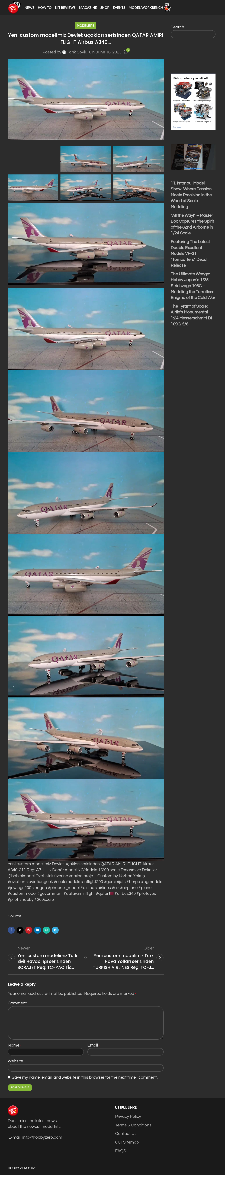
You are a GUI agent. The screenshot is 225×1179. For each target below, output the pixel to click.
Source (14, 919)
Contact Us (126, 1138)
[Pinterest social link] (28, 933)
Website (15, 1065)
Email (93, 1049)
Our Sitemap (127, 1146)
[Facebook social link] (11, 933)
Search (177, 30)
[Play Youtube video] (193, 160)
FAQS (120, 1155)
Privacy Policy (128, 1120)
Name (14, 1049)
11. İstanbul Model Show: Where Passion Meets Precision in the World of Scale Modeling (191, 198)
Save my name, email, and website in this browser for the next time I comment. (85, 1081)
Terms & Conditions (133, 1129)
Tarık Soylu (77, 55)
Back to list (85, 961)
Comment (18, 1007)
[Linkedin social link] (37, 933)
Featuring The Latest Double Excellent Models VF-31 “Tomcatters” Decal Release (190, 257)
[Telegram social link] (55, 933)
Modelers (86, 29)
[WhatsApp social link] (46, 933)
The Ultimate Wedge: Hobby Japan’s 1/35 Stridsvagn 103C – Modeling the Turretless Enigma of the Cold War (193, 289)
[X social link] (20, 933)
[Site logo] (16, 9)
